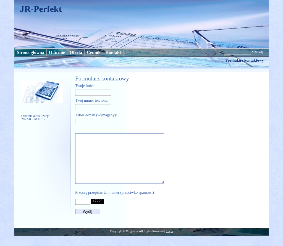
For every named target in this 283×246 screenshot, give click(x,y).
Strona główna (30, 52)
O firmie (57, 52)
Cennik (94, 52)
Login (169, 241)
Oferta (76, 52)
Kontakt (113, 52)
